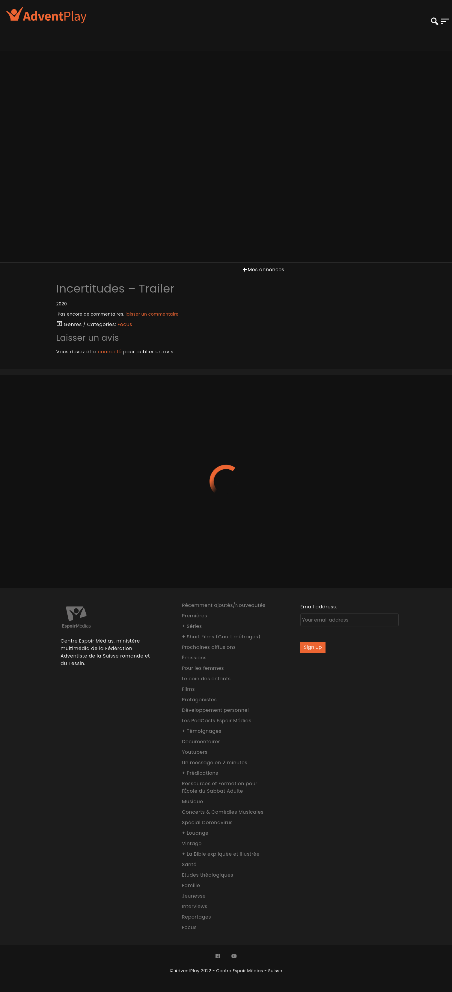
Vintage (192, 843)
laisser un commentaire (152, 314)
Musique (192, 801)
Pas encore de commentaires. (118, 314)
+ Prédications (200, 773)
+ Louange (195, 833)
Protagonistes (199, 699)
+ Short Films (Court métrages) (221, 636)
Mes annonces (263, 269)
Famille (191, 885)
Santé (189, 864)
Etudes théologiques (207, 875)
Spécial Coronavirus (207, 822)
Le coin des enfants (206, 678)
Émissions (194, 657)
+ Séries (192, 626)
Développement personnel (215, 710)
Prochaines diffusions (209, 647)
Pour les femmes (203, 668)
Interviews (194, 906)
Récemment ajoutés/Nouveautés (224, 605)
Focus (124, 324)
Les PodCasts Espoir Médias (216, 720)
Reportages (196, 916)
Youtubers (194, 752)
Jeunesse (194, 896)
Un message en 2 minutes (214, 762)
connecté (110, 351)
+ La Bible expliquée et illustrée (221, 854)
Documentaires (201, 741)
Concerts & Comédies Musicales (222, 812)
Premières (194, 615)
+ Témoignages (202, 731)
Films (188, 689)
